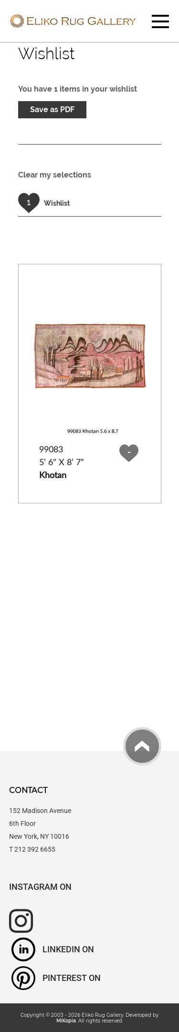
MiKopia (66, 1020)
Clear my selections (54, 174)
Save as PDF (52, 109)
